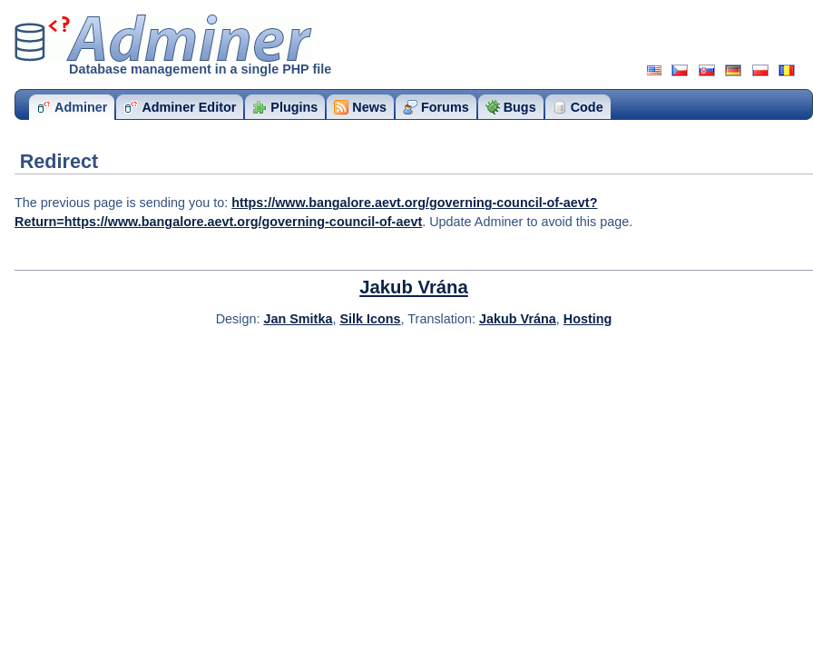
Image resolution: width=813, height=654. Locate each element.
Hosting (587, 319)
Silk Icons (369, 319)
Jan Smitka (297, 319)
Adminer (163, 38)
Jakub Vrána (413, 287)
